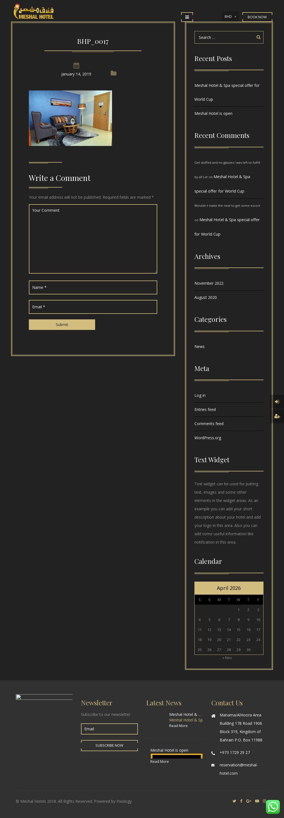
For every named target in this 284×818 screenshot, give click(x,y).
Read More (178, 725)
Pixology (124, 801)
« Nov (227, 657)
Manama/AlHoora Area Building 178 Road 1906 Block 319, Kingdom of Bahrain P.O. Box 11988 (241, 727)
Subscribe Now (109, 745)
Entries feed (205, 409)
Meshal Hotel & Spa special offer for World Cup (227, 92)
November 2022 (209, 283)
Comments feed (209, 423)
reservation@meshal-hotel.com (239, 769)
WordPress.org (207, 437)
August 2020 (205, 297)
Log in (200, 395)
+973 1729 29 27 (235, 752)
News (199, 346)
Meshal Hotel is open (213, 113)
